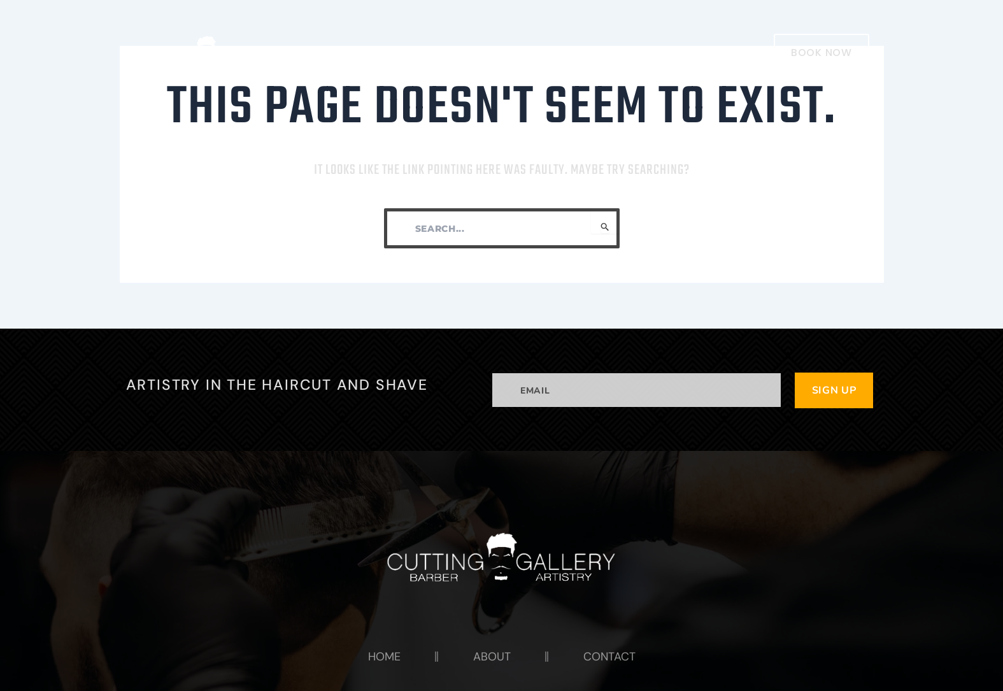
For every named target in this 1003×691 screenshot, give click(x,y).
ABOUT (600, 52)
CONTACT (676, 52)
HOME (533, 52)
